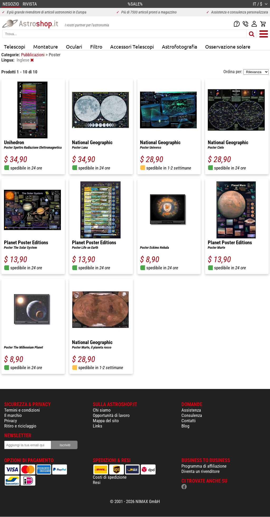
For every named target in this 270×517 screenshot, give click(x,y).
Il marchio (13, 415)
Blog (185, 426)
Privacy (10, 420)
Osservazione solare (227, 46)
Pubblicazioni (33, 54)
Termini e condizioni (22, 410)
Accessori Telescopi (132, 46)
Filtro (96, 46)
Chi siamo (102, 410)
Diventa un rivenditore (200, 471)
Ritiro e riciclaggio (20, 426)
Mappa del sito (106, 420)
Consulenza (191, 415)
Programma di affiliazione (203, 466)
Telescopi (14, 46)
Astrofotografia (179, 46)
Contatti (188, 420)
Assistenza (191, 410)
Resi (96, 482)
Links (97, 426)
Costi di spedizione (110, 477)
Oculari (74, 46)
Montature (45, 46)
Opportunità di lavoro (111, 415)
